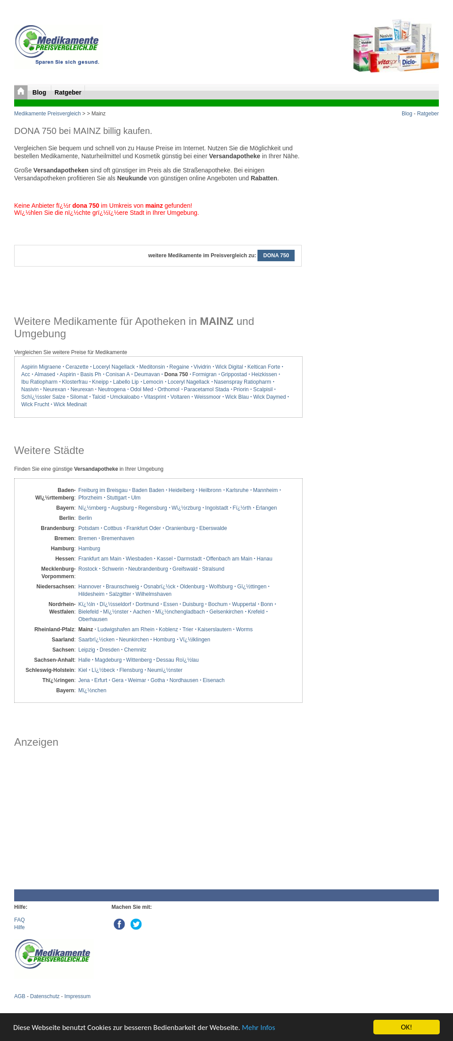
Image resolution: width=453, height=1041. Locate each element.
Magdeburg (108, 660)
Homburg (164, 640)
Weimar (137, 680)
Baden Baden (148, 490)
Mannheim (265, 490)
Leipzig (86, 650)
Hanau (264, 559)
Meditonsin (152, 367)
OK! (406, 1027)
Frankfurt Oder (144, 528)
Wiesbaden (139, 559)
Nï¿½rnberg (92, 508)
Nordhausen (183, 680)
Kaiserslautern (215, 629)
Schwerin (112, 569)
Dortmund (147, 604)
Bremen (87, 538)
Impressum (77, 996)
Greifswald (185, 569)
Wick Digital (229, 367)
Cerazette (76, 367)
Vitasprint (155, 397)
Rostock (87, 569)
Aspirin (68, 374)
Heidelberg (181, 490)
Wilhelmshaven (153, 594)
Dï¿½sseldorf (115, 604)
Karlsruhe (237, 490)
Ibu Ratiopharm (39, 382)
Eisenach (213, 680)
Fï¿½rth (242, 508)
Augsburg (122, 508)
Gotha (157, 680)
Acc (25, 374)
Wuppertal (244, 604)
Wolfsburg (221, 586)
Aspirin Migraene (41, 367)
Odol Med (141, 389)
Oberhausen (92, 619)
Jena (84, 680)
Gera (117, 680)
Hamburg (89, 548)
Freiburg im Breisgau (102, 490)
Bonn (267, 604)
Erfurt (100, 680)
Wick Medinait (70, 404)
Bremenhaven (117, 538)
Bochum (217, 604)
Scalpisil (263, 389)
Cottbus (113, 528)
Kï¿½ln (86, 604)
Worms (244, 629)
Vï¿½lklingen (195, 640)
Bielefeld (88, 612)
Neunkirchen (134, 640)
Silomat (79, 397)
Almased (45, 374)
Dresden (109, 650)
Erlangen (266, 508)
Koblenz (168, 629)
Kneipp (100, 382)
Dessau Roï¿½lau (177, 660)
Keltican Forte (263, 367)
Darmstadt (189, 559)
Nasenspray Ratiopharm (242, 382)
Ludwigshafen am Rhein (125, 629)
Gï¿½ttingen (251, 586)
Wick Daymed (269, 397)
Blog (40, 92)
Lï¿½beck (103, 670)
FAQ (19, 920)
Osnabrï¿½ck (159, 586)
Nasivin (29, 389)
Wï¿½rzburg (186, 508)
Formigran (204, 374)
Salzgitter (120, 594)
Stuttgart (117, 498)
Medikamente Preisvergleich (47, 114)
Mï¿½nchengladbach (180, 612)
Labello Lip (125, 382)
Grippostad (234, 374)
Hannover (89, 586)
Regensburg (152, 508)
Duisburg (192, 604)
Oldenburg (192, 586)
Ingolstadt (216, 508)
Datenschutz (45, 996)
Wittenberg (139, 660)
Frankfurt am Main (99, 559)
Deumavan (147, 374)
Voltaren (180, 397)
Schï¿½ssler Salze (43, 397)
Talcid (99, 397)
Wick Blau (237, 397)
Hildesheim (91, 594)
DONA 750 (276, 255)
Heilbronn (210, 490)
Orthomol (168, 389)
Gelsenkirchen (226, 612)
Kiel (82, 670)
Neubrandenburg (148, 569)
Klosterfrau (75, 382)
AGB (19, 996)
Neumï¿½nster (164, 670)
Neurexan (54, 389)
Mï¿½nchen (92, 690)
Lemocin (153, 382)
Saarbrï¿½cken (96, 640)
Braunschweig (122, 586)
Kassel (165, 559)
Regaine (179, 367)
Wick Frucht (35, 404)
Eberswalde (213, 528)
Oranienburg (180, 528)
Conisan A (118, 374)
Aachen (142, 612)
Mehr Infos (258, 1027)
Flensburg (131, 670)
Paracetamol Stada (206, 389)
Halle (84, 660)
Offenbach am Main (229, 559)
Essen (170, 604)
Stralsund (213, 569)
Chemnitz (135, 650)
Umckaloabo (125, 397)
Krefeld (256, 612)
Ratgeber (67, 92)
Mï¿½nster (115, 612)
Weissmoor (207, 397)
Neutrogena (112, 389)
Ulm (135, 498)
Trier (187, 629)
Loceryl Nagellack (114, 367)
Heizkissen (264, 374)
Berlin (85, 518)
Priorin (241, 389)
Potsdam (88, 528)
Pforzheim (90, 498)
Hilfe (19, 927)
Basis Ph (90, 374)
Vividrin (202, 367)
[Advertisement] (158, 819)
